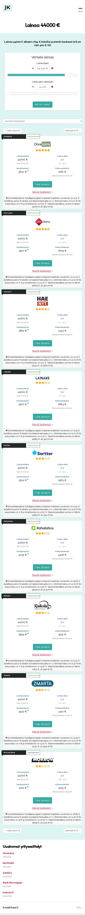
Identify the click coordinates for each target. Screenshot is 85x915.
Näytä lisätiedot (42, 192)
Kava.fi (14, 909)
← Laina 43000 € (15, 131)
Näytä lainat (42, 104)
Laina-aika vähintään (42, 82)
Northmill (8, 864)
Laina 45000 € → (70, 131)
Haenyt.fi (8, 894)
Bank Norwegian (12, 884)
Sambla (7, 874)
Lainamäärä (42, 63)
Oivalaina (8, 854)
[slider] (66, 75)
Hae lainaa (42, 185)
